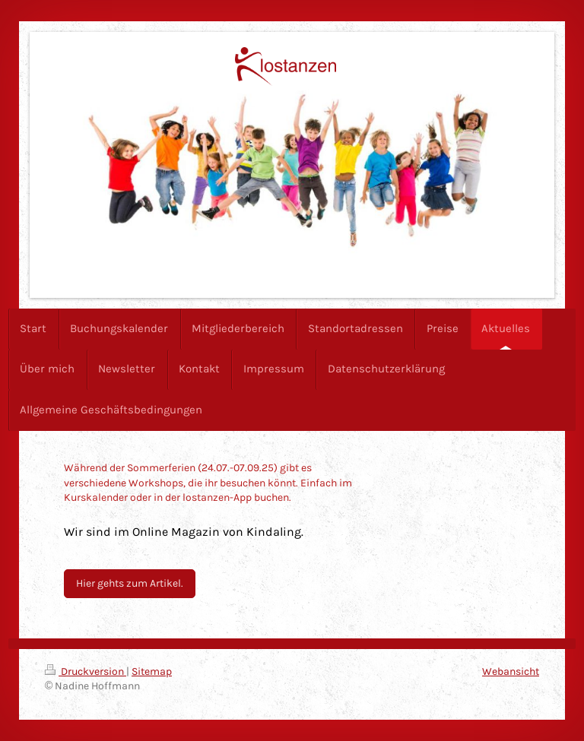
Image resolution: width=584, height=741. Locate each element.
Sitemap (152, 671)
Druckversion (85, 671)
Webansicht (510, 671)
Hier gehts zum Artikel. (129, 583)
